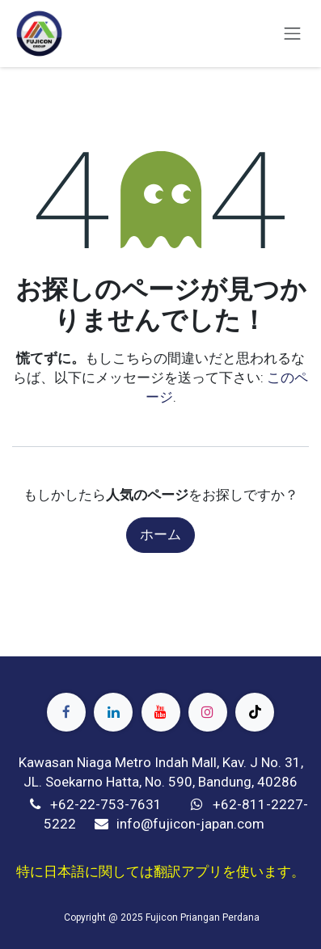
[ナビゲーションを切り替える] (293, 33)
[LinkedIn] (113, 712)
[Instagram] (207, 712)
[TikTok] (254, 712)
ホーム (160, 534)
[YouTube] (160, 712)
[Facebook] (66, 712)
